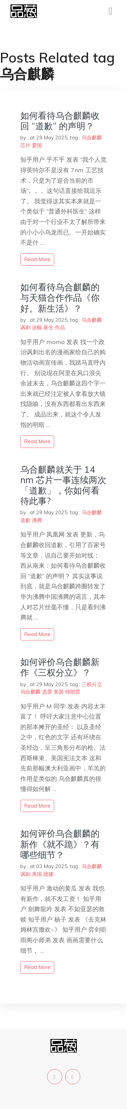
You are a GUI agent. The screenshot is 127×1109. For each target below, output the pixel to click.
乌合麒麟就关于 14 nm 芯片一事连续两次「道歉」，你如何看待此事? (63, 485)
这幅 (37, 327)
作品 (60, 327)
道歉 (25, 520)
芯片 (25, 145)
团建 (48, 874)
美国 (59, 691)
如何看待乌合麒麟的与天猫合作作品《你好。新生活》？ (60, 297)
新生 (48, 327)
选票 (47, 691)
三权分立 (92, 684)
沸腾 (37, 520)
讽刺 (25, 327)
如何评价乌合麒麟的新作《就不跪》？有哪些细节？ (60, 844)
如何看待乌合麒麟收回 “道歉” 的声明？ (60, 121)
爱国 (37, 145)
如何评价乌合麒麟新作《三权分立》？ (60, 667)
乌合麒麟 (92, 137)
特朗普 (72, 691)
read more (37, 259)
